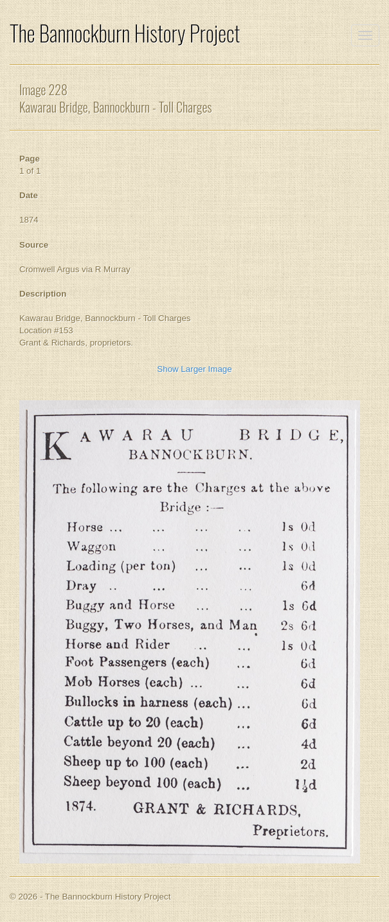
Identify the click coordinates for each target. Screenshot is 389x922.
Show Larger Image (194, 369)
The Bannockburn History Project (125, 33)
